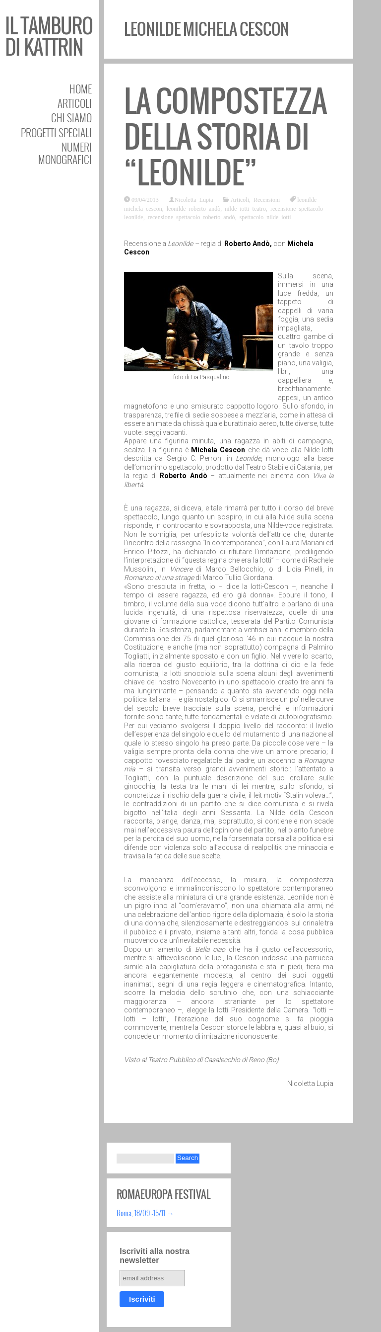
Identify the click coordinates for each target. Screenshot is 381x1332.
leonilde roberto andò (194, 208)
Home (80, 88)
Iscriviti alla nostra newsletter (155, 1255)
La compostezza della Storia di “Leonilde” (225, 137)
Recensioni (267, 199)
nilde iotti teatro (245, 208)
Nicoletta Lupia (194, 199)
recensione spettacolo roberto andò (191, 217)
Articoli (75, 103)
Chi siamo (71, 117)
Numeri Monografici (65, 153)
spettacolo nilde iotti (265, 217)
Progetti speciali (56, 132)
